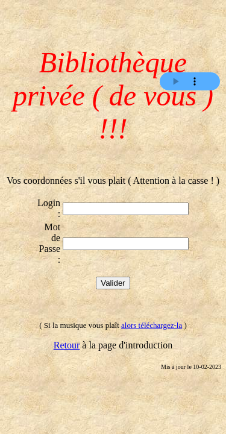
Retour (67, 345)
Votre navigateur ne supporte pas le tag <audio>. (190, 81)
